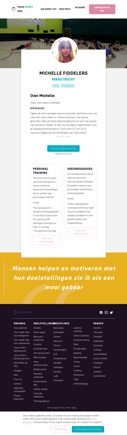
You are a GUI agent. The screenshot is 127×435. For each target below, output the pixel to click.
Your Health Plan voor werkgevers (21, 334)
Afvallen (37, 328)
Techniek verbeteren (38, 395)
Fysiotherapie (59, 350)
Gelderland (98, 341)
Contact (17, 383)
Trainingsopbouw (41, 401)
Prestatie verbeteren (38, 375)
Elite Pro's (58, 341)
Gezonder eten (40, 348)
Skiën (76, 344)
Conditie (37, 344)
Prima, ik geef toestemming (88, 429)
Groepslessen (59, 358)
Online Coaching (81, 335)
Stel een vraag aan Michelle (63, 148)
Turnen (76, 366)
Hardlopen (58, 367)
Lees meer (65, 136)
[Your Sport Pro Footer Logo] (23, 312)
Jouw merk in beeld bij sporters (22, 357)
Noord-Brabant (100, 354)
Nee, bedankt (61, 429)
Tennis (76, 362)
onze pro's (65, 9)
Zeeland (97, 371)
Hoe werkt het (49, 9)
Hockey (57, 371)
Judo (55, 376)
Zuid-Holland (99, 376)
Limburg (97, 350)
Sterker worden (40, 389)
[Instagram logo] (106, 312)
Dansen (57, 336)
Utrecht (96, 367)
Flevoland (97, 332)
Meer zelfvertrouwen (40, 363)
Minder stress (39, 369)
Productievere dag (40, 383)
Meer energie (39, 357)
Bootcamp (58, 328)
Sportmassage (80, 357)
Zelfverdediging (80, 383)
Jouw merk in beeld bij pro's (20, 349)
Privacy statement (19, 397)
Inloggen (80, 7)
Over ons (18, 379)
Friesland (97, 336)
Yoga (75, 379)
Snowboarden (79, 348)
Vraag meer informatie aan (46, 240)
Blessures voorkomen (38, 338)
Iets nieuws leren (41, 353)
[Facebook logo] (101, 312)
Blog (16, 375)
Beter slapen (39, 332)
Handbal (57, 363)
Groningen (98, 345)
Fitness (56, 86)
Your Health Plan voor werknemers (22, 341)
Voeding (77, 370)
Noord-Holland (100, 358)
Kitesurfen (58, 380)
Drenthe (97, 328)
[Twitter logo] (111, 312)
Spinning (77, 353)
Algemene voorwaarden (20, 390)
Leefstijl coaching (77, 329)
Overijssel (98, 363)
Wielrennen (78, 375)
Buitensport (58, 332)
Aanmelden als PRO (102, 9)
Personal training (67, 86)
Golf (55, 354)
